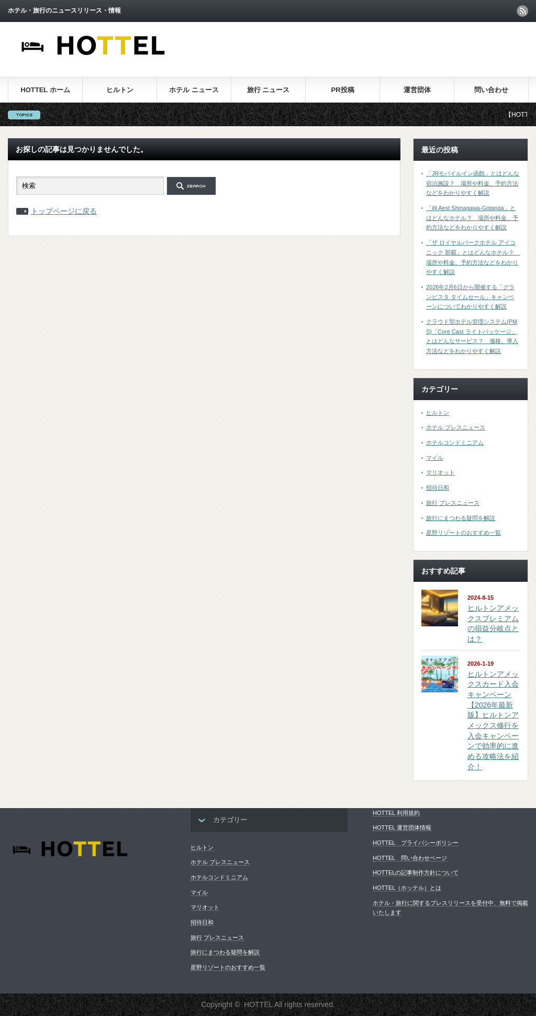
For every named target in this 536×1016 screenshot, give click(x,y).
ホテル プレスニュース (455, 427)
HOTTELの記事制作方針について (416, 872)
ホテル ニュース (194, 90)
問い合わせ (491, 90)
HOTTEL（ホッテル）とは (407, 888)
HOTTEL (258, 1004)
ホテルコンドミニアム (455, 442)
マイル (434, 458)
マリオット (440, 472)
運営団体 (417, 90)
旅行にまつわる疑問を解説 (460, 518)
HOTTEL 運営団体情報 (402, 827)
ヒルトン (119, 90)
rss (522, 11)
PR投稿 (342, 90)
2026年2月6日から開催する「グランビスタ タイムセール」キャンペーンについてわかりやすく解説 (470, 297)
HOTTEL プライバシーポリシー (416, 843)
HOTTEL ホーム (45, 90)
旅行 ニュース (268, 90)
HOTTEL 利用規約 (396, 813)
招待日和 (437, 487)
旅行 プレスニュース (452, 503)
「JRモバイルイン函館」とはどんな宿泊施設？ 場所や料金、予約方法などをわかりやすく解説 (472, 183)
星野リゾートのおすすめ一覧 (463, 532)
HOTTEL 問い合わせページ (410, 858)
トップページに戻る (64, 211)
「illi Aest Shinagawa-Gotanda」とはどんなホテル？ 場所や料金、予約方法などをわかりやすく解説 (472, 217)
